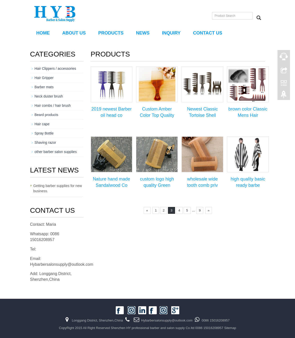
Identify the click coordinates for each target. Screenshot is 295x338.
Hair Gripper (44, 78)
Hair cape (42, 124)
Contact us (207, 33)
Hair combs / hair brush (52, 106)
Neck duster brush (48, 96)
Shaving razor (45, 142)
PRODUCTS (111, 33)
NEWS (143, 33)
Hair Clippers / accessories (55, 68)
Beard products (46, 115)
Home (43, 33)
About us (74, 33)
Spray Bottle (44, 133)
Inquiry (171, 33)
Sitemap (230, 328)
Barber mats (44, 87)
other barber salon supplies (55, 152)
